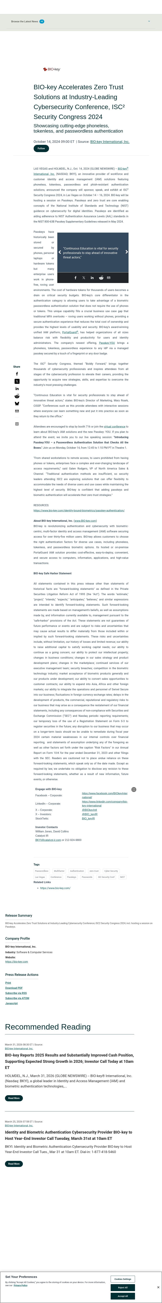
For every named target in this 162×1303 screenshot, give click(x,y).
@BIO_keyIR (90, 814)
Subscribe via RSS (16, 993)
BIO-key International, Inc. (109, 142)
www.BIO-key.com (85, 520)
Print (8, 982)
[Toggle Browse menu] (149, 21)
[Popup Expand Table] (133, 789)
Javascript (11, 1003)
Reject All (123, 1290)
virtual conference (114, 426)
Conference (56, 877)
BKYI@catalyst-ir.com (48, 840)
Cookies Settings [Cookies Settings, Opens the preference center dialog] (122, 1282)
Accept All (123, 1299)
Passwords (87, 877)
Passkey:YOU (107, 343)
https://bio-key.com (16, 961)
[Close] (158, 1290)
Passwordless (41, 871)
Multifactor (59, 871)
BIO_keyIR (88, 818)
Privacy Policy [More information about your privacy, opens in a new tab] (20, 1288)
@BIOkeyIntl (89, 810)
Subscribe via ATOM (17, 998)
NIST (122, 877)
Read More (14, 1098)
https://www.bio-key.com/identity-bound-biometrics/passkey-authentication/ (79, 510)
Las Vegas (40, 877)
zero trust (94, 871)
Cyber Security (111, 871)
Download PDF (14, 988)
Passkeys (71, 877)
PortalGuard (70, 332)
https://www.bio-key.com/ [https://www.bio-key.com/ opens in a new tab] (55, 888)
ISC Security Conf (106, 877)
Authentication (77, 871)
